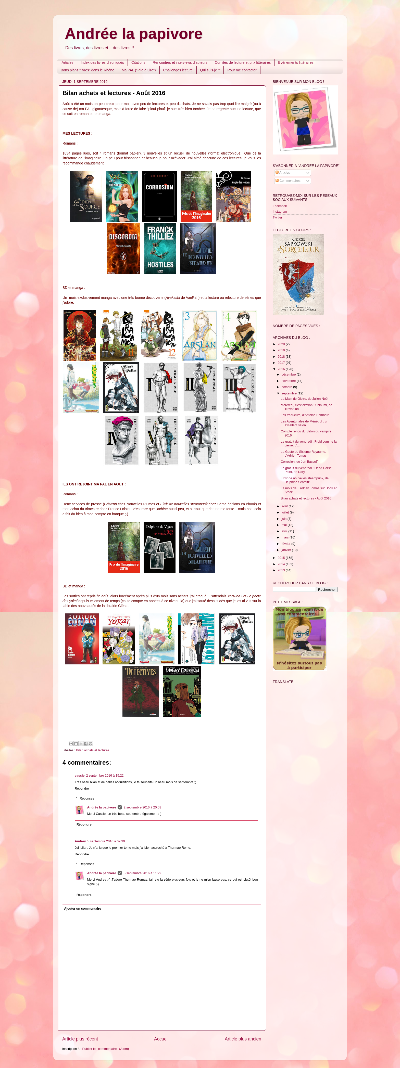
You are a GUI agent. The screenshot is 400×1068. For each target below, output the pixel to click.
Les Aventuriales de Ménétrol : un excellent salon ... (304, 423)
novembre (289, 381)
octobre (287, 387)
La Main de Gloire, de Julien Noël (304, 399)
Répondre (82, 788)
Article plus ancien (243, 1038)
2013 (282, 570)
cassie (80, 775)
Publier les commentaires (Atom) (105, 1049)
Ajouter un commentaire (82, 908)
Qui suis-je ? (210, 70)
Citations (138, 62)
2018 (282, 356)
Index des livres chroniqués (102, 62)
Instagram (280, 211)
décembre (289, 374)
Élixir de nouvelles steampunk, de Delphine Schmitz (305, 480)
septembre (290, 393)
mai (285, 525)
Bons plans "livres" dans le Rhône (87, 70)
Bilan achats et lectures (92, 750)
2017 (282, 363)
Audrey (80, 841)
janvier (287, 550)
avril (285, 531)
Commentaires (288, 181)
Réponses (87, 798)
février (287, 544)
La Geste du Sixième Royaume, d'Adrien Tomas (303, 453)
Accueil (161, 1038)
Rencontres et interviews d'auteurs (180, 62)
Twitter (277, 217)
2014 (282, 564)
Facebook (280, 206)
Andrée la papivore (134, 33)
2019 (282, 350)
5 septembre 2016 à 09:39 (106, 841)
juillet (286, 512)
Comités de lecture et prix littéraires (243, 62)
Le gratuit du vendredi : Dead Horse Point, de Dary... (306, 470)
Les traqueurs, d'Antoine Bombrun (305, 415)
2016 (282, 369)
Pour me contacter (241, 70)
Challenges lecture (178, 70)
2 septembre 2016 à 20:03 (142, 807)
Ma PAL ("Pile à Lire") (139, 70)
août (285, 506)
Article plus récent (80, 1038)
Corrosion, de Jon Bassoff (299, 462)
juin (285, 519)
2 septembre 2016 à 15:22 (105, 775)
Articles (67, 62)
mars (286, 537)
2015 (282, 558)
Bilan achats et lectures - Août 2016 (306, 498)
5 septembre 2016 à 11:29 (142, 873)
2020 (282, 344)
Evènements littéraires (296, 62)
